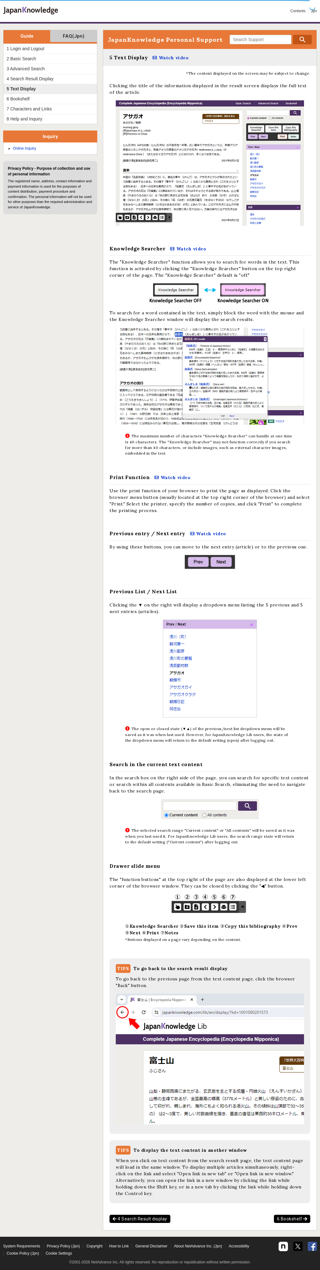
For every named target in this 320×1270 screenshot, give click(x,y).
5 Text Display (21, 88)
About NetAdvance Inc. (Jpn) (198, 1246)
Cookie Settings (58, 1253)
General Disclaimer (151, 1246)
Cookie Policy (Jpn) (23, 1253)
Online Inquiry (24, 148)
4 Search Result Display (30, 78)
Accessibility (239, 1246)
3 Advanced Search (26, 68)
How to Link (119, 1246)
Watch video (174, 58)
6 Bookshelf (292, 1218)
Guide (27, 36)
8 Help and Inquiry (24, 118)
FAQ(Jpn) (73, 36)
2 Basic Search (21, 58)
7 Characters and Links (29, 108)
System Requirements (21, 1246)
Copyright (94, 1246)
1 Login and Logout (25, 48)
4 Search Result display (140, 1218)
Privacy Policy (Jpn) (63, 1246)
